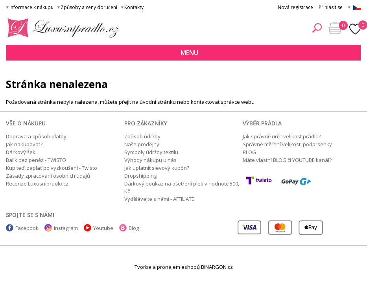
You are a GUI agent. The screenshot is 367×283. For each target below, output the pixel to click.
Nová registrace (295, 7)
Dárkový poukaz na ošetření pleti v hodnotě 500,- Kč (182, 187)
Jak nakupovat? (24, 144)
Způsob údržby (142, 136)
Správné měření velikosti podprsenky (287, 144)
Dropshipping (140, 175)
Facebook (27, 228)
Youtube (103, 228)
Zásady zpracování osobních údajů (48, 175)
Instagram (66, 228)
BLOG (249, 152)
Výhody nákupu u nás (150, 160)
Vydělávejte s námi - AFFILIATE (159, 198)
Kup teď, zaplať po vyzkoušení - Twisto (51, 167)
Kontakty (134, 7)
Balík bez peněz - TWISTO (36, 160)
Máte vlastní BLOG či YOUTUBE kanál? (287, 160)
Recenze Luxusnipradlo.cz (37, 183)
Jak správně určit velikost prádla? (282, 136)
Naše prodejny (141, 144)
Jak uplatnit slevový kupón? (156, 167)
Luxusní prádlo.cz (61, 28)
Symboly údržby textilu (151, 152)
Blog (134, 228)
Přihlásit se (331, 7)
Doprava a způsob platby (36, 136)
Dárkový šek (20, 152)
